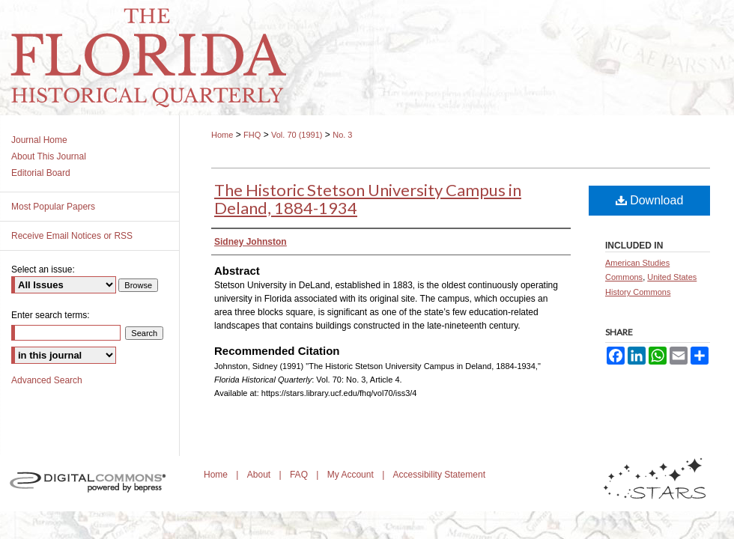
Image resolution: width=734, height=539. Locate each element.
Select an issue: (43, 269)
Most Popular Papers (53, 206)
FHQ (252, 134)
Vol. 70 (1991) (297, 134)
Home (222, 134)
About (260, 474)
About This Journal (48, 156)
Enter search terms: (50, 315)
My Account (351, 474)
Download (650, 200)
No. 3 (342, 134)
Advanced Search (46, 380)
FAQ (300, 474)
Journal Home (39, 140)
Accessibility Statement (439, 474)
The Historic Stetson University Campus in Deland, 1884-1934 (367, 199)
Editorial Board (40, 173)
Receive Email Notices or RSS (72, 236)
